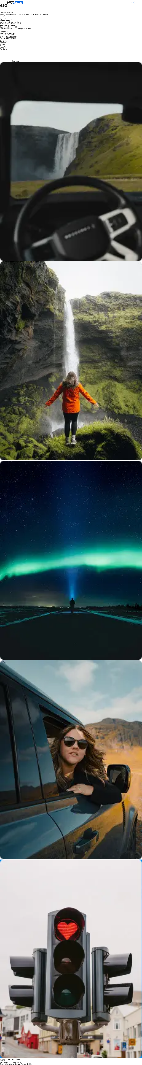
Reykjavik (3, 49)
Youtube (17, 1059)
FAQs (71, 2)
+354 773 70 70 (10, 38)
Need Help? (124, 2)
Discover (90, 2)
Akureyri (3, 46)
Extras (63, 2)
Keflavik (3, 47)
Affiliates (3, 44)
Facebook (11, 1059)
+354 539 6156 (10, 35)
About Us (80, 2)
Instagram (3, 1059)
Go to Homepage (6, 16)
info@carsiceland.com (7, 33)
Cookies (29, 1064)
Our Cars (53, 2)
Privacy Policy (20, 1064)
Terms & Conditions (7, 1064)
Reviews (3, 43)
